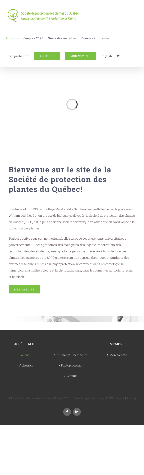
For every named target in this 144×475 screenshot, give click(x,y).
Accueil (26, 355)
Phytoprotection (72, 365)
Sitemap (131, 398)
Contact (72, 376)
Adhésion (26, 365)
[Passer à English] (106, 56)
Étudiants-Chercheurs (72, 355)
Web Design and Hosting (89, 398)
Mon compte (118, 355)
